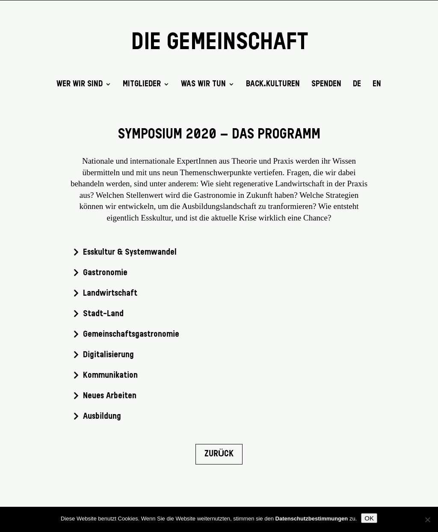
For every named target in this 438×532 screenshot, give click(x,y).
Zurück (219, 454)
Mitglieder (142, 84)
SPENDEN (326, 84)
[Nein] (427, 519)
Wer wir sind (79, 84)
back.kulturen (273, 84)
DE (357, 84)
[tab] (219, 252)
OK (369, 518)
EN (377, 84)
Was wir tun (203, 84)
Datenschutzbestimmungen (311, 518)
